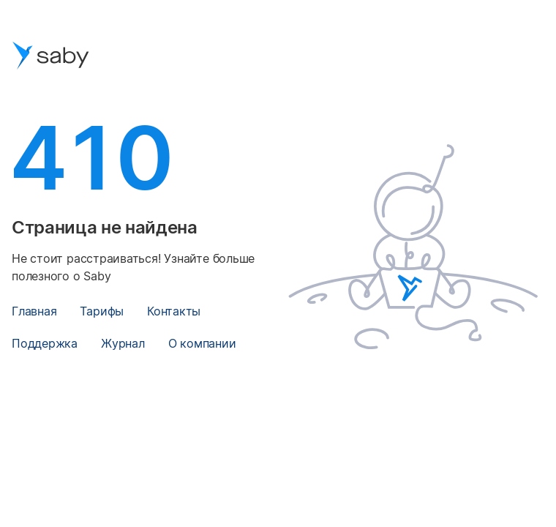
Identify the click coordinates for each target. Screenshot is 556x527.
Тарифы (102, 311)
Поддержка (45, 343)
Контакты (173, 311)
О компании (202, 343)
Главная (34, 311)
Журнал (123, 343)
